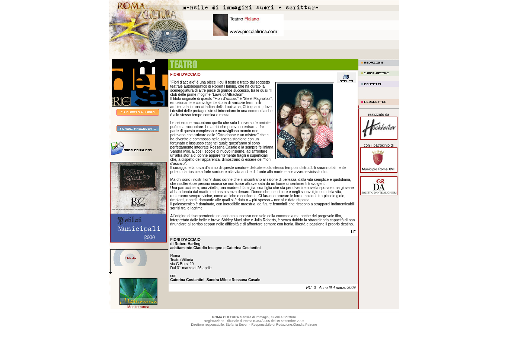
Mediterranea (138, 307)
